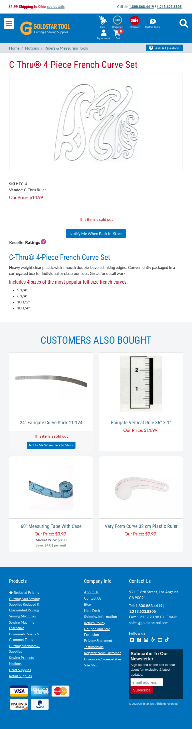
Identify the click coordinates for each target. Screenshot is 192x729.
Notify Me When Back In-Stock (96, 233)
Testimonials (94, 647)
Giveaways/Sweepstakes (102, 659)
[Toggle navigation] (9, 23)
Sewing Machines (22, 616)
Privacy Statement (98, 640)
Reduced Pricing (24, 592)
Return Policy (94, 623)
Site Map (91, 665)
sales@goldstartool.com (148, 622)
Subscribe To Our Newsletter (149, 656)
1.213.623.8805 (169, 7)
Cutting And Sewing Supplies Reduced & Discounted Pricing (24, 604)
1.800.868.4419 (141, 7)
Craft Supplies (20, 670)
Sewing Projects (21, 657)
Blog (87, 604)
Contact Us (92, 598)
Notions (15, 663)
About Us (91, 592)
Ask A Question (164, 48)
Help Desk (92, 610)
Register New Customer (102, 653)
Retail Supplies (20, 676)
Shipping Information (100, 616)
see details (55, 6)
